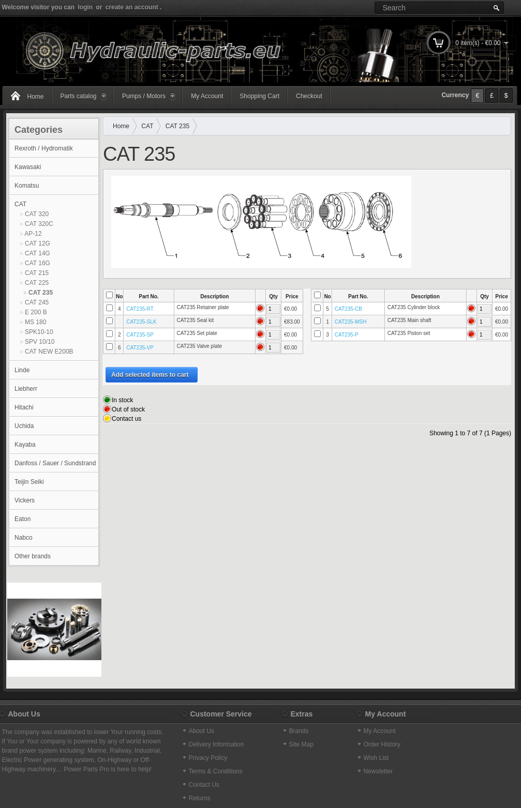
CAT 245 (37, 302)
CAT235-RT (139, 309)
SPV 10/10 (39, 341)
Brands (299, 731)
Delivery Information (216, 744)
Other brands (32, 556)
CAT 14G (37, 253)
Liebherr (25, 388)
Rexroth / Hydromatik (43, 148)
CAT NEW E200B (49, 351)
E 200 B (36, 312)
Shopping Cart (259, 96)
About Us (201, 731)
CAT (20, 204)
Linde (21, 370)
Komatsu (26, 185)
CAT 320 (37, 214)
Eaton (22, 519)
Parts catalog (79, 96)
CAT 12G (37, 243)
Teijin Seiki (29, 481)
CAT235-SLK (141, 322)
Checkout (309, 96)
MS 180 (35, 322)
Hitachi (24, 407)
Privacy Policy (208, 757)
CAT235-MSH (351, 322)
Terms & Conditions (216, 771)
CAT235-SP (140, 335)
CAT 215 (37, 273)
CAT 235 (40, 292)
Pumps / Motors (144, 96)
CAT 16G (37, 263)
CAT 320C (39, 223)
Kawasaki (27, 167)
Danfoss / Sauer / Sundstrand (55, 463)
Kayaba (25, 444)
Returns (200, 798)
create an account (132, 7)
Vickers (24, 500)
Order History (382, 744)
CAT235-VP (140, 347)
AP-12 (32, 233)
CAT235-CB (348, 309)
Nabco (23, 537)
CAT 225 (37, 282)
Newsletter (378, 771)
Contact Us (204, 784)
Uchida (24, 426)
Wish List (376, 757)
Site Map (301, 744)
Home (35, 96)
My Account (207, 96)
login (85, 7)
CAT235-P (347, 335)
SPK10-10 (39, 332)
